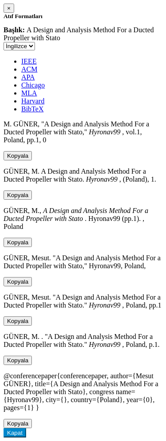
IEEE (29, 61)
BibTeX (32, 109)
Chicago (33, 85)
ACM (29, 69)
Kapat (15, 433)
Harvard (32, 101)
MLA (29, 93)
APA (28, 77)
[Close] (9, 8)
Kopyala (17, 155)
